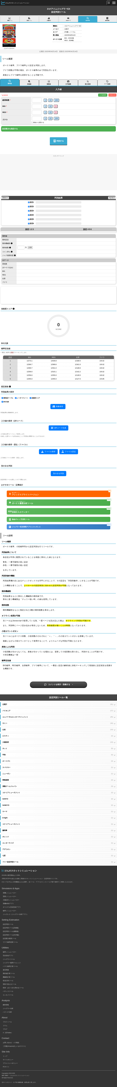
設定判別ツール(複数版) (11, 931)
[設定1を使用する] (28, 202)
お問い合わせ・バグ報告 (11, 1042)
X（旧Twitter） (8, 1032)
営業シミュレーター (9, 896)
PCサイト (6, 1067)
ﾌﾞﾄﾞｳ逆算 (107, 82)
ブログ (5, 1029)
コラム (5, 1025)
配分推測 (87, 82)
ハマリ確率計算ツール (10, 966)
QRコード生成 (58, 428)
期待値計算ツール (9, 973)
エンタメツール (8, 995)
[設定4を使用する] (28, 215)
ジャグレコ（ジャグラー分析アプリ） (15, 914)
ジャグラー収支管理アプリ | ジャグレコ (59, 526)
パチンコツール (8, 991)
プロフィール (7, 1022)
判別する (58, 141)
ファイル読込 (69, 451)
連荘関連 (6, 970)
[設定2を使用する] (28, 206)
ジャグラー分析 (8, 1008)
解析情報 (6, 1005)
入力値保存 (102, 95)
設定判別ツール (8, 924)
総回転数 (5, 100)
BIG (3, 106)
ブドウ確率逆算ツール (10, 942)
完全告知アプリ (8, 955)
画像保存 (58, 406)
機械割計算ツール (9, 977)
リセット (112, 95)
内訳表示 (112, 198)
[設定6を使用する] (28, 223)
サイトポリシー (8, 1060)
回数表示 (5, 198)
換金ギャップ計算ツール (19, 519)
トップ (5, 1056)
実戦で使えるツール (9, 984)
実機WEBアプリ (8, 903)
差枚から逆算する (38, 122)
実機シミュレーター (9, 893)
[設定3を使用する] (28, 211)
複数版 (48, 82)
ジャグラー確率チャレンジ (12, 963)
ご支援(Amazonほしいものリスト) (14, 1046)
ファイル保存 (48, 451)
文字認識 (68, 82)
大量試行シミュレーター (11, 900)
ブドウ (5, 120)
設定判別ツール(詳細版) (11, 928)
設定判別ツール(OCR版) (11, 935)
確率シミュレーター (9, 911)
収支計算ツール (8, 980)
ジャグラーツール (9, 959)
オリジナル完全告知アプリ (12, 907)
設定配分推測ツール (9, 938)
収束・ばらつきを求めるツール (13, 988)
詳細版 (29, 82)
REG (4, 112)
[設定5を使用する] (28, 219)
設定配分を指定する (10, 129)
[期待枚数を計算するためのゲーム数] (21, 247)
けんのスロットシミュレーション (17, 3)
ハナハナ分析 (7, 1012)
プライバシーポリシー (10, 1063)
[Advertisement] (58, 174)
